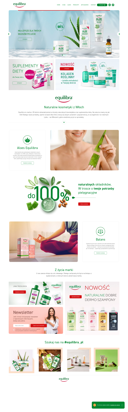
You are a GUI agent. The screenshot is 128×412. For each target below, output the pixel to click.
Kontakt (93, 5)
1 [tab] (62, 55)
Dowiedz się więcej (115, 405)
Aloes (69, 5)
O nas (63, 5)
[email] (21, 325)
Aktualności (84, 5)
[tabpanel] (64, 34)
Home (58, 5)
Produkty (76, 5)
